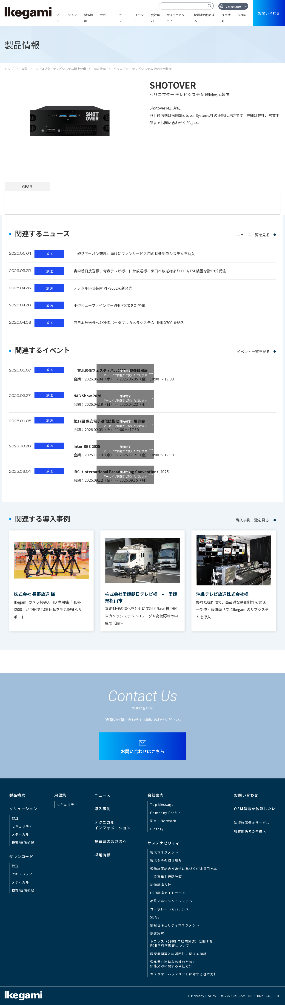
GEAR (27, 186)
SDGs (155, 917)
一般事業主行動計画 (166, 877)
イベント (139, 18)
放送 (24, 68)
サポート (106, 15)
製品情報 (88, 18)
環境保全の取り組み (166, 860)
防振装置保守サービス (251, 822)
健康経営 (157, 933)
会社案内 (155, 18)
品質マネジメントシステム (171, 901)
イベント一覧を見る (253, 351)
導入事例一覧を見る (252, 520)
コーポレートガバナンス (169, 909)
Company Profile (165, 813)
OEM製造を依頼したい (255, 808)
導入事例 (102, 808)
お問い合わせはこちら (142, 751)
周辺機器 (100, 68)
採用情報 (226, 18)
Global (242, 18)
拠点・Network (163, 821)
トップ (9, 68)
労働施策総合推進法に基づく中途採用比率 (183, 869)
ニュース (123, 18)
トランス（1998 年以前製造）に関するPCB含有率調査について (181, 943)
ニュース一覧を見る (253, 234)
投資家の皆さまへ (204, 18)
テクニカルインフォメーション (112, 824)
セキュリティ (22, 826)
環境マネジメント (164, 852)
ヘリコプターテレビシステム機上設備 (60, 68)
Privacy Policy (204, 995)
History (157, 829)
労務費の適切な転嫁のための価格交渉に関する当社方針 (173, 964)
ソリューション (66, 15)
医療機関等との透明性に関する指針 (178, 954)
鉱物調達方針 (160, 885)
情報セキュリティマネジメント (175, 925)
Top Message (162, 804)
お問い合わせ (269, 13)
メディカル (20, 834)
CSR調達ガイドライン (167, 893)
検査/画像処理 (23, 842)
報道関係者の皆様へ (250, 831)
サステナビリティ (176, 18)
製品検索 (17, 795)
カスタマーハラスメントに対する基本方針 (183, 974)
